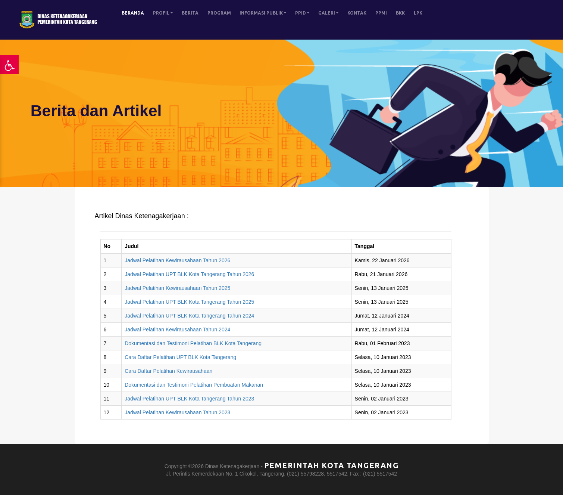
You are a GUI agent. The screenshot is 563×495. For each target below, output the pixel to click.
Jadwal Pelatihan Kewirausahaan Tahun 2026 (177, 260)
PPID (300, 12)
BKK (400, 12)
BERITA (190, 12)
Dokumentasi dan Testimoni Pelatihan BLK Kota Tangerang (193, 343)
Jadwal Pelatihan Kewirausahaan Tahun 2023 (177, 412)
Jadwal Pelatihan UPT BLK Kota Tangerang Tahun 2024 (189, 316)
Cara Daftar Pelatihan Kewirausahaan (168, 371)
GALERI (326, 12)
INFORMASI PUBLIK (261, 12)
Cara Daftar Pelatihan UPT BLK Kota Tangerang (180, 357)
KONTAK (356, 12)
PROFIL (161, 12)
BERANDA (133, 12)
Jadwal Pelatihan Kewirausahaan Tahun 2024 (177, 329)
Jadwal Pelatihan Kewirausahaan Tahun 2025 (177, 288)
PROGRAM (219, 12)
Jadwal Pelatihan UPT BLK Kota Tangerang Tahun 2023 (189, 399)
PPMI (381, 12)
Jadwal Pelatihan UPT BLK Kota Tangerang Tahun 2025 (189, 302)
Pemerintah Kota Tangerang (331, 465)
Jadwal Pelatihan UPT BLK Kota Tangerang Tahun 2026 (189, 274)
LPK (418, 12)
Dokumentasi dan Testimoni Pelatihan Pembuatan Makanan (194, 385)
